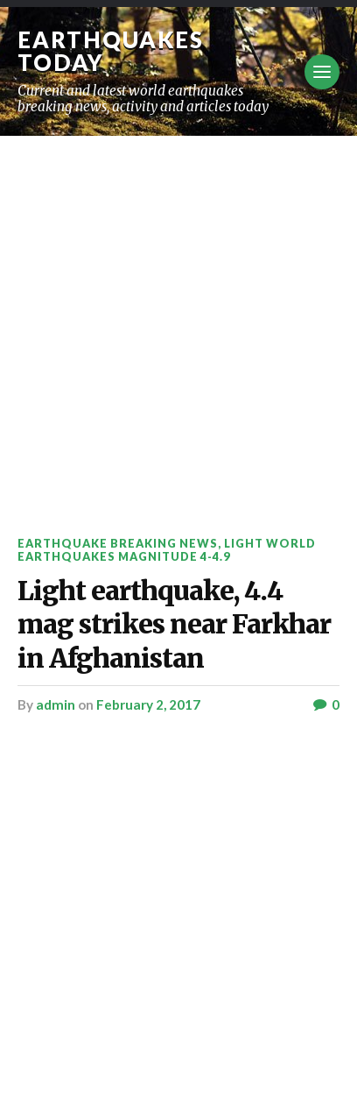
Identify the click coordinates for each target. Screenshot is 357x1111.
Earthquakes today (111, 50)
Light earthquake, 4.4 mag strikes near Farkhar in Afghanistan (174, 625)
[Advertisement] (178, 323)
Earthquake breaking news (118, 543)
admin (55, 704)
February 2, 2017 (148, 704)
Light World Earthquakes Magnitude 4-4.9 (167, 549)
